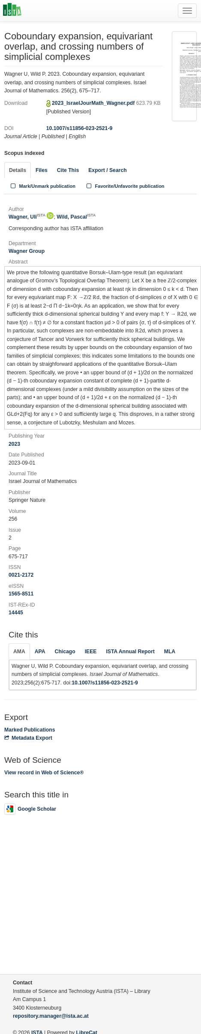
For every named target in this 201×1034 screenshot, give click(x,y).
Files (42, 170)
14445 (16, 613)
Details (17, 170)
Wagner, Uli (27, 217)
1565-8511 (21, 594)
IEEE (91, 652)
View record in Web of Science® (44, 773)
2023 (14, 444)
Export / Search (107, 170)
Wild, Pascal (76, 217)
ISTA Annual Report (130, 652)
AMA (19, 652)
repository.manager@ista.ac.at (51, 1016)
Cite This (68, 170)
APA (40, 652)
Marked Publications (29, 730)
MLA (169, 652)
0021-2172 (21, 575)
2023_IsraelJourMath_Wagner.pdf (94, 103)
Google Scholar (30, 809)
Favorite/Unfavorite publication (125, 186)
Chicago (65, 652)
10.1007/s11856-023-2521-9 (79, 128)
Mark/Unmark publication (42, 186)
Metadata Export (28, 738)
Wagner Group (27, 251)
